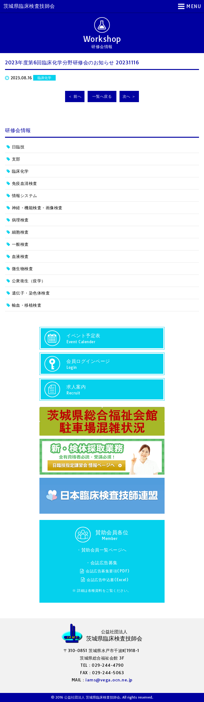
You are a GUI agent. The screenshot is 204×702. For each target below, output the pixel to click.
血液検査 (20, 256)
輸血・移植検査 (27, 305)
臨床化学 (20, 171)
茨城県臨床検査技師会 (29, 6)
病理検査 (20, 219)
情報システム (24, 195)
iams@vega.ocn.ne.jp (109, 679)
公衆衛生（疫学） (29, 280)
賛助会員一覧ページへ (104, 550)
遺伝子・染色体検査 (31, 292)
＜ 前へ (74, 96)
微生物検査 (22, 268)
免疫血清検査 (24, 183)
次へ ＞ (129, 96)
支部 (16, 158)
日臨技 (18, 146)
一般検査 (20, 244)
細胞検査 (20, 232)
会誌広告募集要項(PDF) (108, 571)
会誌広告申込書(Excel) (108, 579)
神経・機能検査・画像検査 (37, 207)
